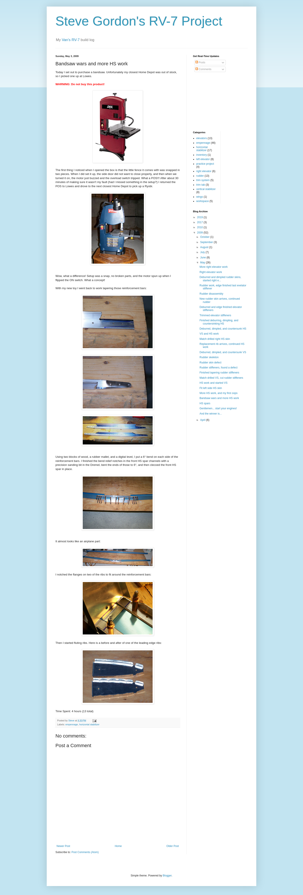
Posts (200, 62)
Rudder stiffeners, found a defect (219, 367)
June (203, 257)
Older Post (172, 846)
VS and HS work (209, 333)
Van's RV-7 (71, 40)
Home (118, 846)
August (204, 247)
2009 (200, 232)
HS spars (205, 403)
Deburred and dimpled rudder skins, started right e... (220, 279)
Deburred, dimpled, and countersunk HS (223, 328)
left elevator (203, 159)
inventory (201, 154)
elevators (201, 138)
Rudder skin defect (210, 362)
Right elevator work (211, 272)
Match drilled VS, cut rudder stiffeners (221, 377)
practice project (205, 163)
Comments (203, 69)
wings (199, 196)
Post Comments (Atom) (85, 852)
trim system (203, 180)
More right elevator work (214, 266)
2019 (200, 217)
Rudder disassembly (211, 293)
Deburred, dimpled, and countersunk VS (223, 352)
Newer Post (63, 846)
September (207, 242)
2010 (200, 227)
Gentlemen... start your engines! (218, 408)
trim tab (200, 184)
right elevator (203, 171)
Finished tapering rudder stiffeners (219, 372)
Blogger (167, 875)
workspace (202, 201)
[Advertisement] (215, 102)
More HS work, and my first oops (219, 393)
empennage (71, 724)
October (205, 236)
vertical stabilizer (206, 189)
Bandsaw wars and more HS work (219, 398)
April (203, 420)
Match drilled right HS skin (215, 338)
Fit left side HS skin (211, 388)
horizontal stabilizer (89, 724)
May (203, 262)
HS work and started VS (213, 382)
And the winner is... (211, 413)
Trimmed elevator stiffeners (215, 315)
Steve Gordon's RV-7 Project (138, 21)
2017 (200, 222)
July (203, 252)
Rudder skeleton (209, 357)
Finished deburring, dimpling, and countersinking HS (219, 322)
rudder (200, 175)
